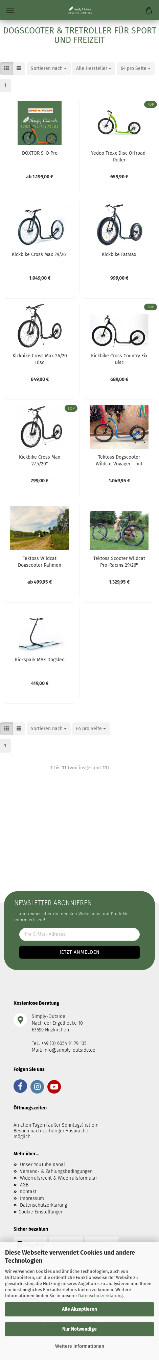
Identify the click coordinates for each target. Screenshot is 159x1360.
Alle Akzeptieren (79, 1309)
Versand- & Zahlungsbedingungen (56, 1171)
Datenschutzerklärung (100, 1295)
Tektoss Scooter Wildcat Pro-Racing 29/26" (119, 561)
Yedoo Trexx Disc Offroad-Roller (119, 156)
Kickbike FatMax (119, 254)
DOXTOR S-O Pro (40, 153)
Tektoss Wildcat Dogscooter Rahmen (39, 561)
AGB (24, 1185)
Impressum (32, 1198)
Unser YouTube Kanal (42, 1164)
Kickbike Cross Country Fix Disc (119, 358)
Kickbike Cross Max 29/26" (40, 254)
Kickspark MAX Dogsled (40, 660)
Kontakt (28, 1192)
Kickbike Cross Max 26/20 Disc (40, 358)
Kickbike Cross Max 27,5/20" (39, 460)
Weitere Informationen (79, 1346)
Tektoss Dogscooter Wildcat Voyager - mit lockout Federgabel (119, 460)
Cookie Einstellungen (41, 1212)
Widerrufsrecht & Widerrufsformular (58, 1178)
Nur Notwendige (79, 1329)
